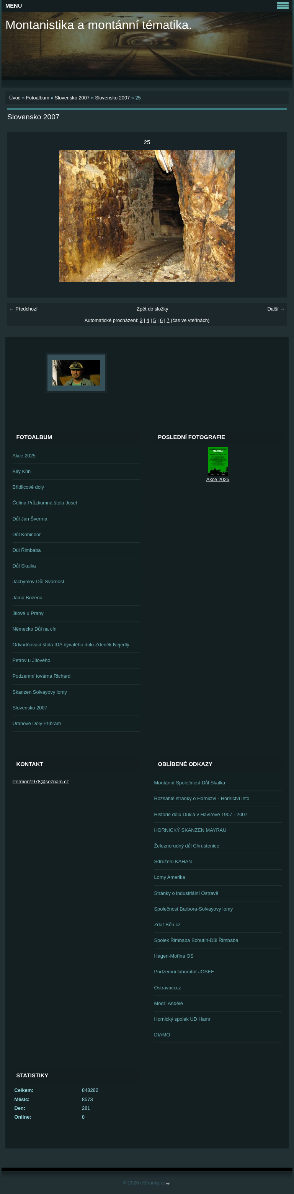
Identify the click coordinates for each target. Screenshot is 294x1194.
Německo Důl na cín (35, 629)
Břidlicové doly (28, 487)
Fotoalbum (37, 98)
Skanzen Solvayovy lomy (40, 692)
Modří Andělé (168, 1003)
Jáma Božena (27, 597)
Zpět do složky (152, 309)
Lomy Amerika (169, 877)
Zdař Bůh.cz (167, 924)
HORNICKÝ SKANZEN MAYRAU (190, 830)
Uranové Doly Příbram (37, 723)
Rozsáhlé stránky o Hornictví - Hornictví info (202, 798)
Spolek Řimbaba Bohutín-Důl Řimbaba (196, 940)
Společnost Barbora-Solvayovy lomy (193, 909)
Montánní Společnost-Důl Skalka (189, 783)
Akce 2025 (24, 456)
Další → (276, 309)
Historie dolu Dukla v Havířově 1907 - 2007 (201, 814)
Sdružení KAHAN (173, 861)
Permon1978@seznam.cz (41, 781)
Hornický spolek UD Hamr (182, 1019)
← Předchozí (23, 309)
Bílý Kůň (22, 471)
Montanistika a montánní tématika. (98, 25)
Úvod (15, 98)
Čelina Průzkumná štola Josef (45, 503)
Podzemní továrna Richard (42, 676)
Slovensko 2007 (72, 98)
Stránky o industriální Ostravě (186, 893)
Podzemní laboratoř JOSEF (184, 971)
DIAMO (162, 1035)
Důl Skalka (24, 566)
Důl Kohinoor (27, 534)
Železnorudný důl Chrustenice (186, 846)
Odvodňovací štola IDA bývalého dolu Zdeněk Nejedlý (71, 644)
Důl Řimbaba (27, 550)
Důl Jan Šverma (30, 519)
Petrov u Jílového (32, 660)
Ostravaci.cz (167, 988)
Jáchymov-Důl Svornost (38, 581)
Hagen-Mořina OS (174, 956)
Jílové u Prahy (28, 613)
